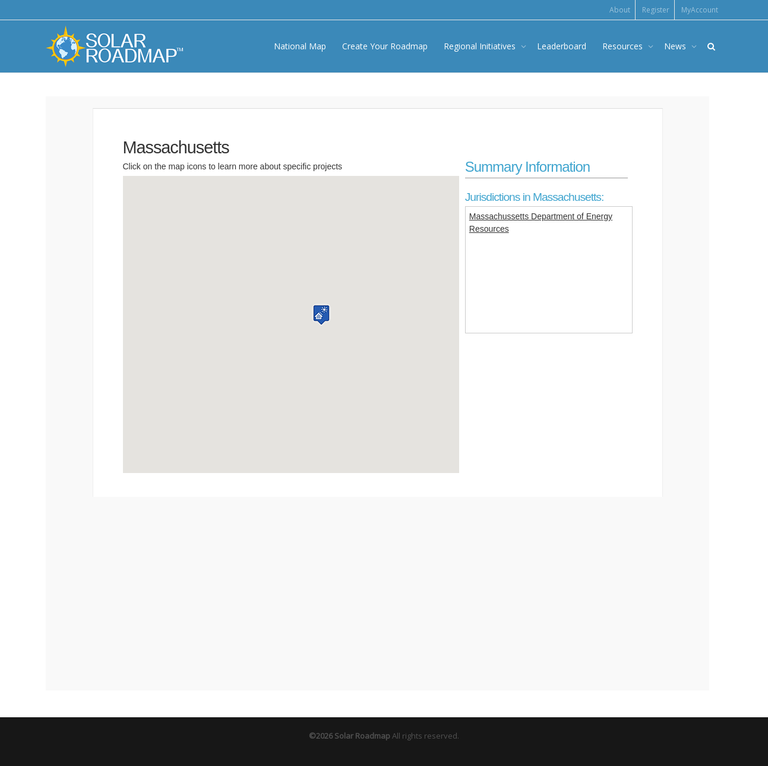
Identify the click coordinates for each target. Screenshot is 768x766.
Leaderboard (561, 46)
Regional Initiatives (481, 46)
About (619, 10)
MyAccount (699, 10)
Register (655, 10)
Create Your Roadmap (385, 46)
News (676, 46)
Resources (623, 46)
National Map (300, 46)
